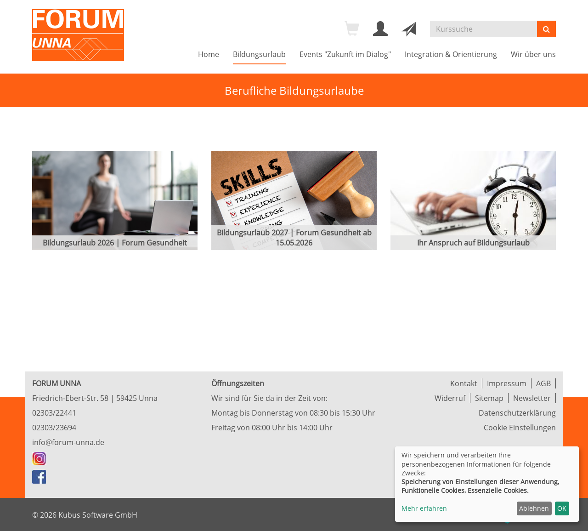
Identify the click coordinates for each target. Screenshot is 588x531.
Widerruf (450, 398)
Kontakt (463, 383)
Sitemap (489, 398)
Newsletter (532, 398)
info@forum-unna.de (68, 442)
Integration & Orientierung (451, 54)
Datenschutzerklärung (517, 413)
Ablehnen (534, 508)
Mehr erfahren (424, 508)
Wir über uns (533, 54)
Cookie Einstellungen (520, 428)
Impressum (506, 383)
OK (561, 508)
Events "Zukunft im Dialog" (345, 54)
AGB (543, 383)
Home (208, 54)
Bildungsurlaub (259, 54)
